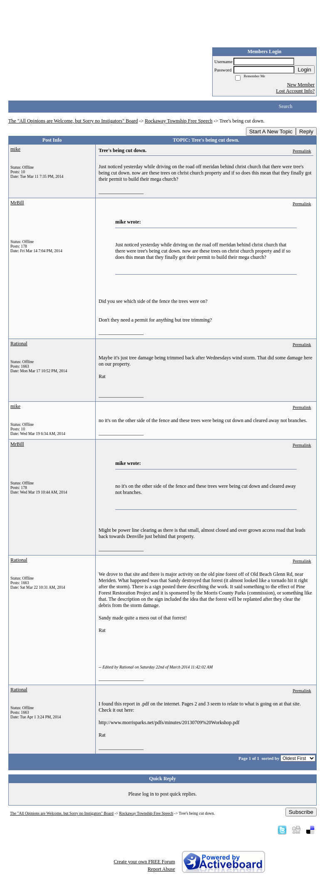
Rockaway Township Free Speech (179, 121)
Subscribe (301, 812)
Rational (18, 343)
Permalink (302, 150)
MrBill (17, 203)
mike (15, 149)
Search (286, 106)
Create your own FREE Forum (144, 862)
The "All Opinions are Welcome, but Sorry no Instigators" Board (73, 121)
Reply (306, 131)
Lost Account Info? (295, 91)
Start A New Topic (271, 131)
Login (304, 69)
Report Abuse (161, 869)
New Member (301, 85)
